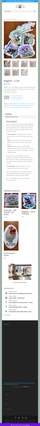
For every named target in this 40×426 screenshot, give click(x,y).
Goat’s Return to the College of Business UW (20, 293)
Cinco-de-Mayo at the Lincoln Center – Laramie (21, 302)
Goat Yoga (27, 105)
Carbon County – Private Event (16, 298)
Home (5, 19)
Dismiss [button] (27, 425)
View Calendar (7, 314)
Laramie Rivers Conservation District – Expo (20, 311)
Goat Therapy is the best (18, 105)
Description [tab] (8, 114)
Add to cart (16, 97)
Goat (10, 105)
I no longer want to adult (20, 107)
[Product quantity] (6, 97)
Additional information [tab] (11, 116)
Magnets (9, 19)
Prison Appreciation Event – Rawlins (18, 307)
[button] (33, 23)
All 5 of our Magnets (21, 103)
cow (28, 103)
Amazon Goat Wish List (17, 386)
